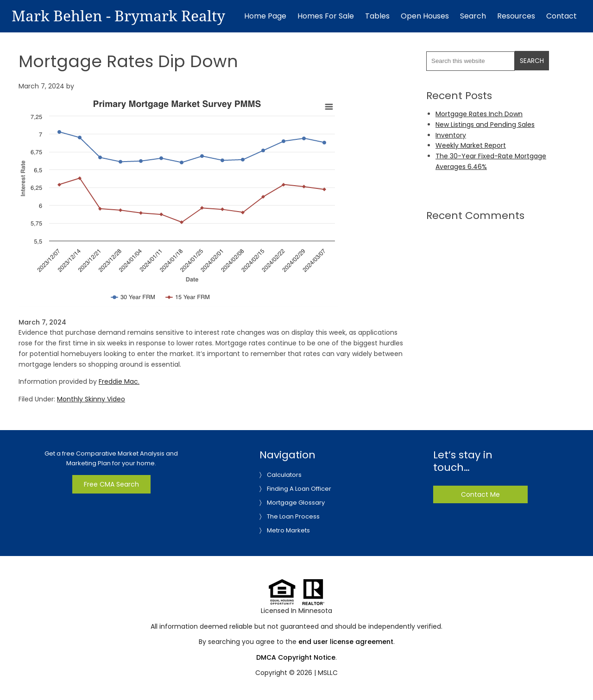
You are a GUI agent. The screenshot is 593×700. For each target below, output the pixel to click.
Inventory (450, 135)
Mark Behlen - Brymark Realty (118, 16)
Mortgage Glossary (296, 502)
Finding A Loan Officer (299, 488)
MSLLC (328, 672)
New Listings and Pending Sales (485, 124)
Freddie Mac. (119, 381)
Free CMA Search (111, 484)
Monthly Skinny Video (91, 399)
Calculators (284, 474)
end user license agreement (345, 641)
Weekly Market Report (470, 145)
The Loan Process (293, 516)
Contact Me (480, 494)
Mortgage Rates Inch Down (479, 114)
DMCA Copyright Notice (295, 657)
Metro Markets (288, 530)
